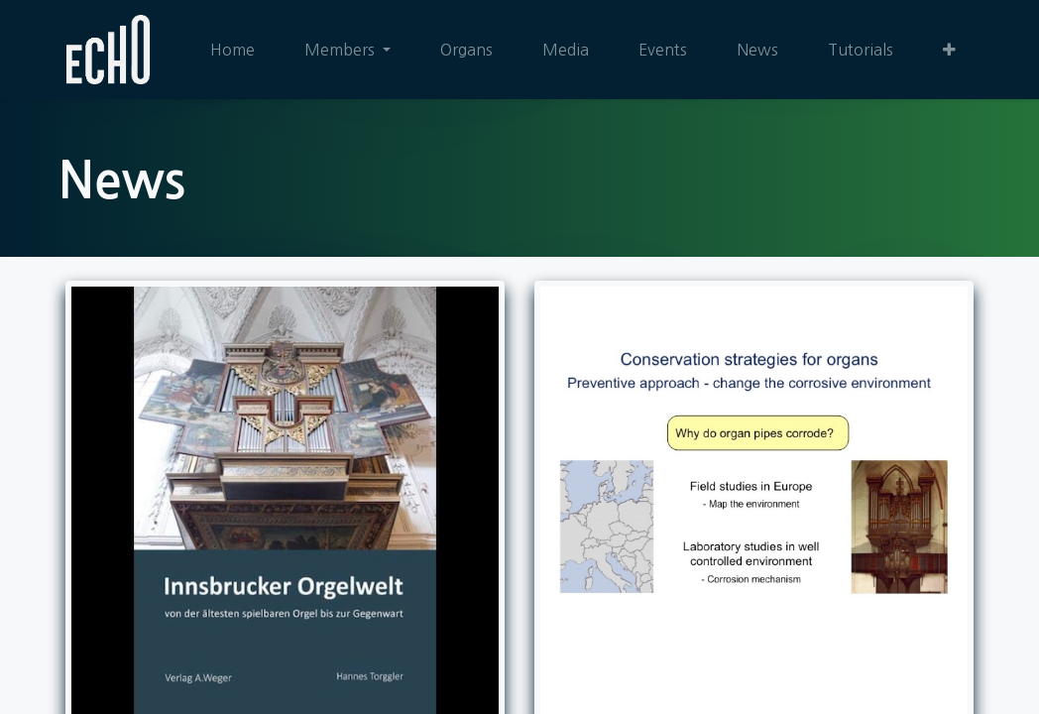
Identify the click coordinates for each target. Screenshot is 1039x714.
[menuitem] (232, 49)
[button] (949, 49)
